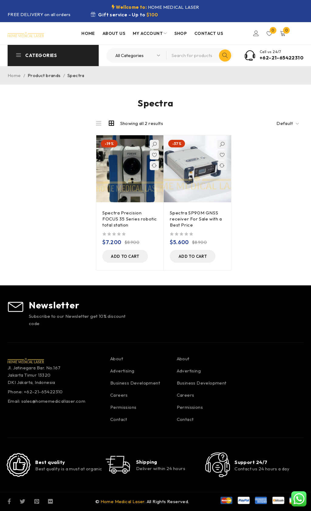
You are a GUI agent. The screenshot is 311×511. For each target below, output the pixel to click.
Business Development (135, 383)
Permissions (123, 407)
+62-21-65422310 (281, 58)
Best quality (50, 462)
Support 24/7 (250, 462)
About (116, 358)
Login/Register (256, 33)
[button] (125, 256)
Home (14, 75)
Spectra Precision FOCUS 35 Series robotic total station (129, 219)
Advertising (122, 371)
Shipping (146, 462)
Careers (119, 395)
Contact (118, 419)
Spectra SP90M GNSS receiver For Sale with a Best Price (196, 219)
